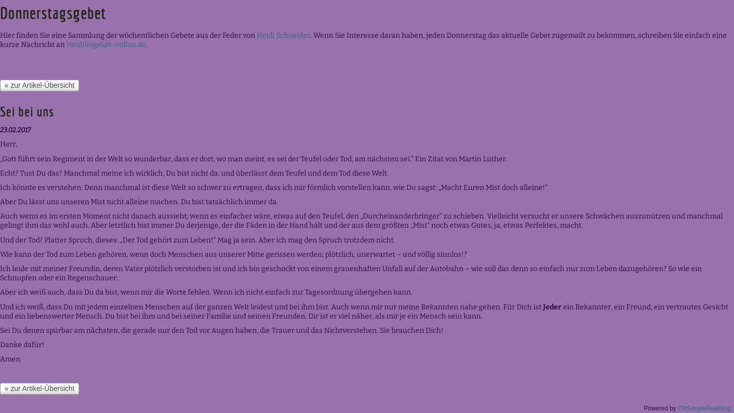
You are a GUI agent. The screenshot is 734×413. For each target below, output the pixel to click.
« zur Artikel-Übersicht (40, 85)
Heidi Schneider (283, 35)
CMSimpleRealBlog (704, 408)
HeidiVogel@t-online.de (106, 44)
